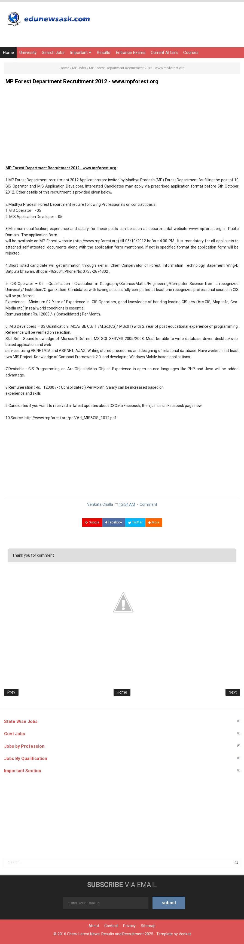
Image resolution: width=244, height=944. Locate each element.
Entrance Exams (130, 52)
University (27, 52)
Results (103, 52)
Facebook (113, 522)
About (94, 926)
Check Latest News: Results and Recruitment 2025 (110, 934)
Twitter (135, 522)
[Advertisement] (122, 127)
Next (233, 692)
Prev (11, 692)
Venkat (185, 934)
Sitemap (148, 926)
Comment (148, 504)
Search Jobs (53, 52)
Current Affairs (164, 52)
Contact (111, 926)
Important (80, 52)
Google (92, 522)
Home (8, 52)
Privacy (129, 926)
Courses (191, 52)
